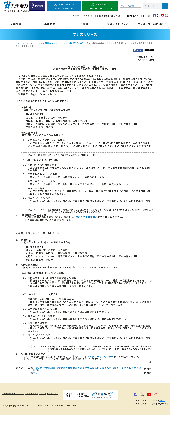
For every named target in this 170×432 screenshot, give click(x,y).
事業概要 (49, 24)
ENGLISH (147, 16)
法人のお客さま (100, 6)
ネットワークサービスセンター (97, 356)
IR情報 (84, 24)
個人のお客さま (64, 6)
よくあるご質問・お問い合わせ (109, 16)
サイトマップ (68, 394)
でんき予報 (88, 16)
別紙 (35, 373)
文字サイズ (131, 15)
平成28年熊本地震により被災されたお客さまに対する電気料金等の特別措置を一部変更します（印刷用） (87, 370)
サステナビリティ (118, 24)
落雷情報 (76, 16)
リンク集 (54, 394)
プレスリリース (34, 43)
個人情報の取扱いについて (14, 394)
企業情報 (15, 24)
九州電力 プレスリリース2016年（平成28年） (63, 43)
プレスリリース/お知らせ (152, 24)
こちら (38, 418)
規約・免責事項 (38, 394)
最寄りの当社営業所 (87, 217)
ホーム (21, 43)
